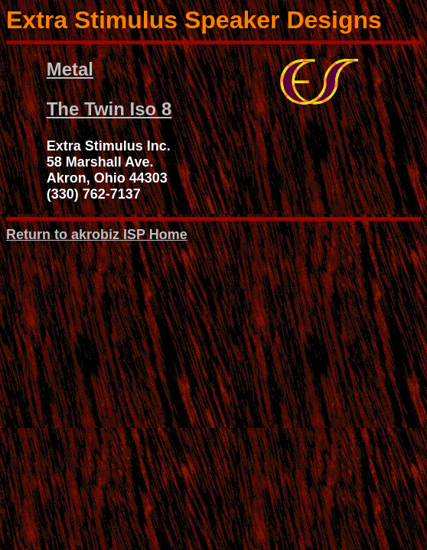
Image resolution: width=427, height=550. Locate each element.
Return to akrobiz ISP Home (96, 234)
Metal (70, 69)
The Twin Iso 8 (109, 109)
